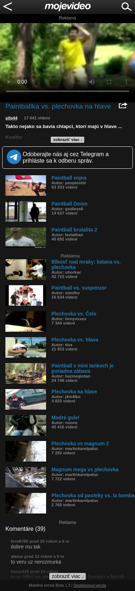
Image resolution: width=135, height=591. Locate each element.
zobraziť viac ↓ (68, 139)
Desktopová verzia (89, 585)
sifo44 (11, 118)
